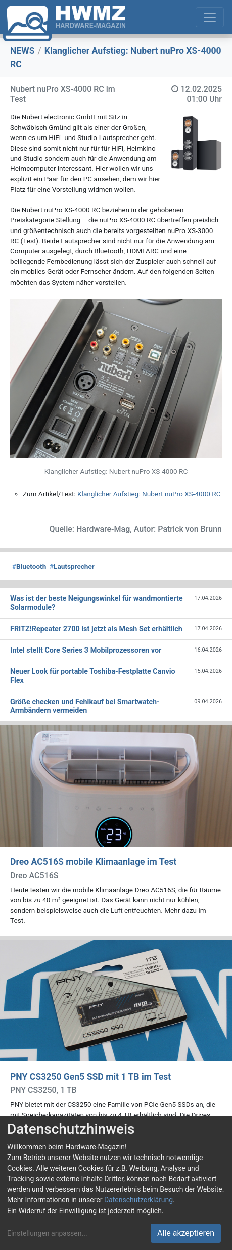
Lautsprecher (72, 566)
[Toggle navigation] (210, 17)
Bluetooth (29, 566)
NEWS (22, 50)
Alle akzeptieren (185, 1233)
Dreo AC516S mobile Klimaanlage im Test (93, 862)
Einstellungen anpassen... (47, 1233)
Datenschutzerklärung (138, 1200)
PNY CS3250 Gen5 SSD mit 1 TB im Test (90, 1077)
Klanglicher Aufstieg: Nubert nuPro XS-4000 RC (149, 494)
